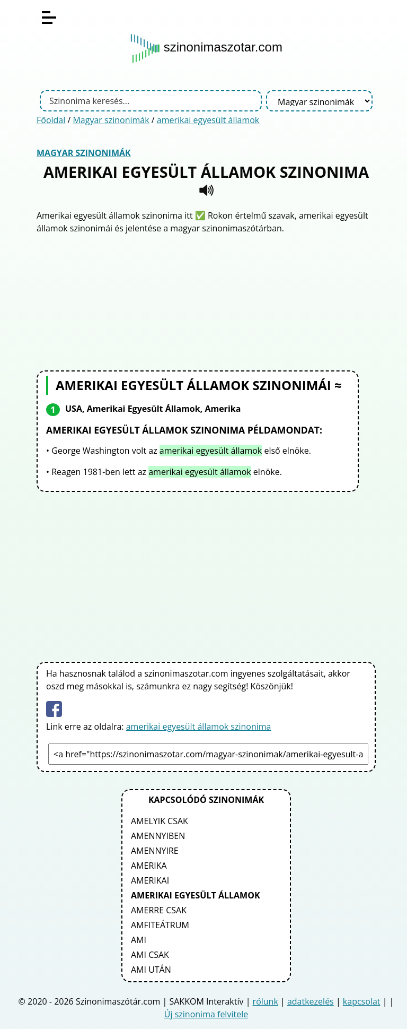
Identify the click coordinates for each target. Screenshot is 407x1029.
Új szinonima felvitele (206, 1014)
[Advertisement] (206, 301)
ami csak (150, 954)
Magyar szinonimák (111, 120)
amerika (149, 865)
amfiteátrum (160, 925)
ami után (151, 969)
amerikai (150, 880)
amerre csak (159, 910)
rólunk (265, 1001)
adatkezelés (310, 1001)
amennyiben (158, 836)
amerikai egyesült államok (208, 120)
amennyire (155, 850)
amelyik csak (159, 821)
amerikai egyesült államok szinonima (198, 726)
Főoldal (51, 120)
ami (138, 940)
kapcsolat (362, 1001)
